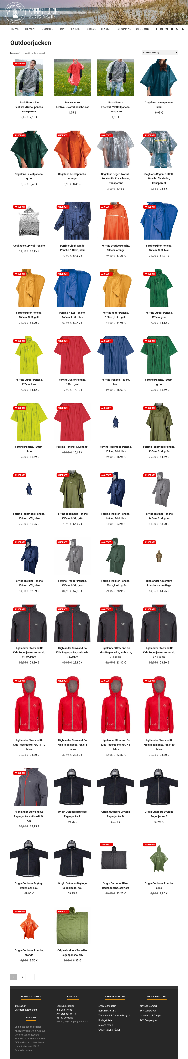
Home (15, 29)
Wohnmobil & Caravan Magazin (114, 1015)
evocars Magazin (107, 1006)
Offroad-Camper (148, 1006)
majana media (105, 1025)
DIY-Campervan (148, 1010)
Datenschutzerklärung (26, 1009)
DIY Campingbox (149, 1020)
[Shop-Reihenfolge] (160, 52)
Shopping (125, 29)
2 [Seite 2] (22, 977)
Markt (106, 29)
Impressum (20, 1006)
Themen (29, 29)
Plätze (74, 29)
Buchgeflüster (105, 1020)
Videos (92, 29)
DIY (62, 29)
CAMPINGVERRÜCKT (109, 1029)
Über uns (143, 29)
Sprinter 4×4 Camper (151, 1015)
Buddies (48, 29)
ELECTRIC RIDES (107, 1010)
